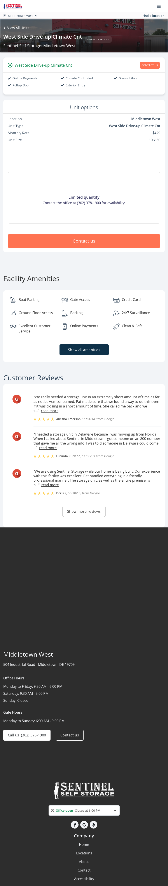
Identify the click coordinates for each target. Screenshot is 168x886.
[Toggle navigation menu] (160, 6)
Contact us (84, 241)
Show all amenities (84, 349)
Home (84, 844)
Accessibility (84, 878)
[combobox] (84, 810)
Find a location (153, 16)
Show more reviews (84, 511)
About (84, 861)
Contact (84, 870)
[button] (75, 825)
